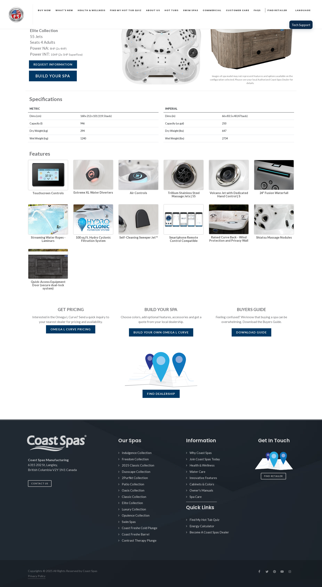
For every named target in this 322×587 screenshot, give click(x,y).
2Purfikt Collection (135, 478)
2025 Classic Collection (138, 465)
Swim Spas (129, 522)
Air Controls (138, 193)
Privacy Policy (36, 576)
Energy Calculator (202, 526)
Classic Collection (134, 497)
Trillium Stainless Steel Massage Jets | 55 (184, 194)
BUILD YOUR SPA (53, 76)
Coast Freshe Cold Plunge (139, 528)
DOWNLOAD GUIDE (251, 332)
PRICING (71, 329)
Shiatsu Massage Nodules (274, 237)
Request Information (52, 64)
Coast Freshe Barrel (135, 534)
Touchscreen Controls (48, 193)
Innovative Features (203, 478)
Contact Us (39, 483)
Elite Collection (132, 503)
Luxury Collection (134, 509)
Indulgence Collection (137, 453)
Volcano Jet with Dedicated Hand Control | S (229, 194)
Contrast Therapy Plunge (139, 540)
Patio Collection (133, 484)
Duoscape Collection (136, 471)
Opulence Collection (136, 515)
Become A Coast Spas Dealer (209, 532)
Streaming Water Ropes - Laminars (48, 239)
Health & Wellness (202, 465)
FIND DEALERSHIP (161, 393)
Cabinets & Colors (202, 484)
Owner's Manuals (201, 490)
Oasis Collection (133, 490)
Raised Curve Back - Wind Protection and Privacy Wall (228, 238)
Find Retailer (273, 476)
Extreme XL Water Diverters (93, 192)
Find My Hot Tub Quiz (204, 520)
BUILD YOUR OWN (161, 332)
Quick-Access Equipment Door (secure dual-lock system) (48, 285)
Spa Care (196, 497)
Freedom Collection (135, 459)
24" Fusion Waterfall (274, 193)
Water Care (197, 471)
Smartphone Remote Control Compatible (183, 239)
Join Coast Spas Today (205, 459)
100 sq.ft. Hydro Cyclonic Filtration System (93, 239)
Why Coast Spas (201, 453)
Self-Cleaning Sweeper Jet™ (138, 237)
